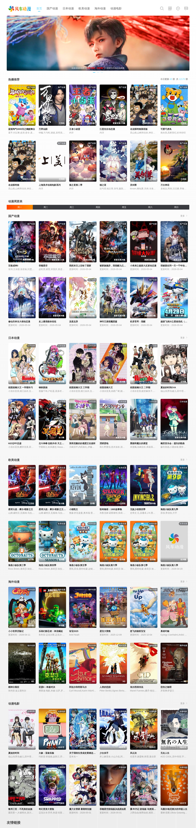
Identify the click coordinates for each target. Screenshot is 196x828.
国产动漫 (52, 8)
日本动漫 (68, 8)
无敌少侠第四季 (137, 509)
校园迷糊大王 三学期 (79, 387)
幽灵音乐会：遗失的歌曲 (173, 443)
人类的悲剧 (105, 687)
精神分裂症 (13, 687)
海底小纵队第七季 (139, 565)
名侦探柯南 (13, 185)
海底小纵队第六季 (108, 565)
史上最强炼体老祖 (47, 321)
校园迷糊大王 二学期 (140, 387)
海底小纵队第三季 (17, 565)
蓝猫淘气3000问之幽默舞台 (21, 129)
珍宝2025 (73, 631)
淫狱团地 (104, 443)
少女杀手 (104, 753)
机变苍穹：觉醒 (137, 321)
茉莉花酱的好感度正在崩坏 (82, 443)
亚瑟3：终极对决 (47, 687)
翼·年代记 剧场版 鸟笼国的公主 (145, 809)
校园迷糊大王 (106, 387)
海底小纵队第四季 (47, 565)
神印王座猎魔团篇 (108, 321)
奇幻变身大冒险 (46, 809)
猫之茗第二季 (75, 185)
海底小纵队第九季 (169, 509)
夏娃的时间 (13, 753)
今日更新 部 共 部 (174, 79)
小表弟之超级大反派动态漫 (143, 265)
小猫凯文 (73, 509)
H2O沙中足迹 (15, 443)
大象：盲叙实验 (46, 753)
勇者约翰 (165, 631)
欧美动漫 (84, 8)
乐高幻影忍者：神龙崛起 (51, 631)
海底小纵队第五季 (78, 565)
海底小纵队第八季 (169, 565)
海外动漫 (100, 8)
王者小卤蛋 (74, 129)
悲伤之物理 (166, 687)
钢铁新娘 (43, 387)
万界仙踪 (43, 129)
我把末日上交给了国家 (80, 265)
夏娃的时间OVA (168, 387)
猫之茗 (103, 185)
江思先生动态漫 (107, 129)
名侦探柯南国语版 (139, 129)
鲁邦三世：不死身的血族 (20, 809)
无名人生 (165, 753)
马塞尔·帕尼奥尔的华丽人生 (174, 809)
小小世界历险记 (16, 631)
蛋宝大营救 (105, 631)
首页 (39, 8)
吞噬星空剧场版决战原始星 (113, 809)
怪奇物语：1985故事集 (111, 509)
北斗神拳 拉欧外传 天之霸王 (52, 443)
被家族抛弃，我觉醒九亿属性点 (115, 265)
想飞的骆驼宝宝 (137, 631)
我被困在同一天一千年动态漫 (175, 265)
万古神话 (165, 185)
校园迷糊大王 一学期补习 (20, 387)
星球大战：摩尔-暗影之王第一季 (54, 509)
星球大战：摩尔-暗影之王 (20, 509)
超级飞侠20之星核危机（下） (175, 321)
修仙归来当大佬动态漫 (19, 321)
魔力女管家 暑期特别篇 (80, 809)
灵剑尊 (133, 185)
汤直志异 (73, 321)
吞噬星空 (43, 265)
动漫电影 (116, 8)
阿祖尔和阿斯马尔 (78, 687)
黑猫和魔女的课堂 (139, 443)
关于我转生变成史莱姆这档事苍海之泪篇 (89, 753)
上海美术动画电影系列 (50, 185)
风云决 (133, 753)
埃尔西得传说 (136, 687)
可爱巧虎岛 (166, 129)
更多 (184, 215)
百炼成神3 (13, 265)
